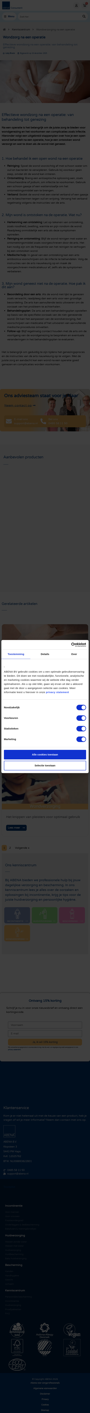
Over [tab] (74, 654)
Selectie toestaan (45, 765)
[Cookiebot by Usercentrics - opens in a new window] (71, 645)
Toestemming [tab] (16, 654)
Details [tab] (45, 654)
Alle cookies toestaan (45, 754)
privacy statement (57, 692)
